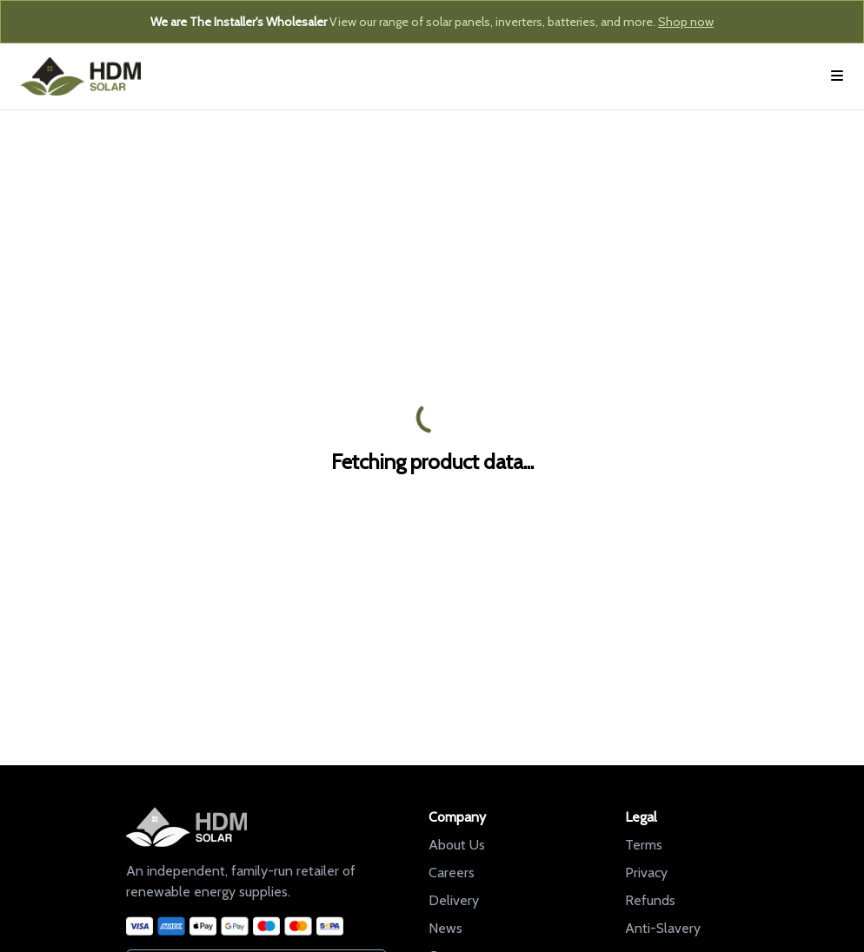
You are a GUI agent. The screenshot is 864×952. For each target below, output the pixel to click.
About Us (457, 844)
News (445, 928)
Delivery (454, 900)
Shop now (686, 22)
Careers (452, 872)
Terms (643, 844)
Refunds (650, 900)
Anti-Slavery (663, 928)
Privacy (646, 872)
